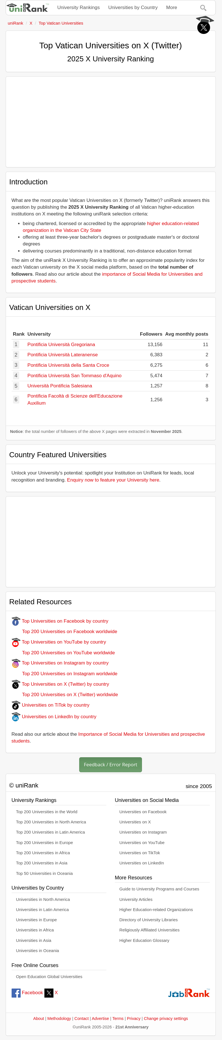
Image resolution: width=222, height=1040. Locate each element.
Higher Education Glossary (144, 940)
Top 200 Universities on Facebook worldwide (64, 631)
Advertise (100, 1018)
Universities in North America (43, 899)
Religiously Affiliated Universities (149, 930)
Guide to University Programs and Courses (159, 889)
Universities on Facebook (143, 812)
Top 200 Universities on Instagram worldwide (65, 673)
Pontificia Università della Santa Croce (68, 365)
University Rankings (78, 7)
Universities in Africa (35, 930)
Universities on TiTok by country (51, 705)
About (38, 1018)
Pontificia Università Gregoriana (61, 344)
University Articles (135, 899)
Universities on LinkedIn (141, 863)
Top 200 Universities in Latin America (50, 832)
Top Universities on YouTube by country (59, 642)
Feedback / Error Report (110, 764)
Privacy (134, 1018)
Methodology (59, 1018)
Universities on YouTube (142, 842)
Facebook (27, 992)
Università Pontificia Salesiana (59, 386)
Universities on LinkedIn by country (54, 716)
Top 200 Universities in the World (46, 812)
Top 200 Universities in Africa (43, 853)
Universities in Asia (33, 940)
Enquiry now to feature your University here (113, 480)
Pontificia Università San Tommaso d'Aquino (74, 375)
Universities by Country (133, 7)
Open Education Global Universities (49, 976)
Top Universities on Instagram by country (60, 663)
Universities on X (135, 822)
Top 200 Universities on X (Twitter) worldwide (65, 694)
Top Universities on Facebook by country (60, 621)
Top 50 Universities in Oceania (44, 873)
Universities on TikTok (139, 853)
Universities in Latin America (42, 909)
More (171, 7)
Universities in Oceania (37, 950)
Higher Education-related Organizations (156, 909)
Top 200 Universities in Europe (44, 842)
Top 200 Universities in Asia (42, 863)
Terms (118, 1018)
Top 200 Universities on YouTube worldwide (63, 652)
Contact (81, 1018)
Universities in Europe (36, 920)
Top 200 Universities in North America (51, 822)
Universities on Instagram (143, 832)
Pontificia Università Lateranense (62, 354)
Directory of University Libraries (148, 920)
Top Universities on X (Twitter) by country (60, 684)
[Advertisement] (111, 121)
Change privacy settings (166, 1018)
